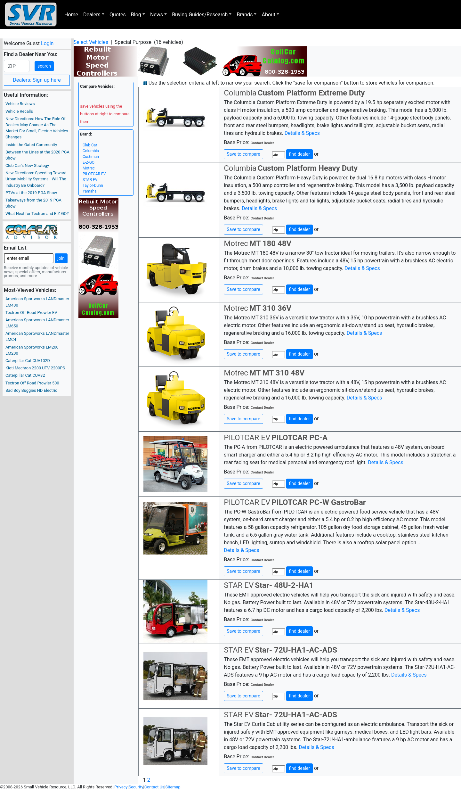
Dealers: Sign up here (37, 80)
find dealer (299, 154)
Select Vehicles (91, 42)
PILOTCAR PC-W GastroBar (318, 502)
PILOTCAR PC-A (299, 437)
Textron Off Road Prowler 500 (32, 383)
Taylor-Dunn (93, 185)
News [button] (156, 15)
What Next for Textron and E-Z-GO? (37, 213)
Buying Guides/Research (200, 15)
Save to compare (243, 154)
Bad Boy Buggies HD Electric (31, 390)
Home (71, 15)
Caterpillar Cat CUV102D (27, 360)
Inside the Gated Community (31, 144)
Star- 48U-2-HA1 (284, 585)
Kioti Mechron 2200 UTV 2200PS (35, 368)
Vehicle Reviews (20, 103)
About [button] (268, 15)
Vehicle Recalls (19, 111)
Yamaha (90, 191)
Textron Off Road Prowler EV (31, 312)
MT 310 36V (270, 308)
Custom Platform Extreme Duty (311, 92)
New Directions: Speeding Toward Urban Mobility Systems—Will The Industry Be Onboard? (36, 178)
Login (47, 43)
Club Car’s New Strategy (27, 165)
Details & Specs (302, 133)
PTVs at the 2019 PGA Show (31, 192)
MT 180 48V (270, 243)
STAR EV (90, 179)
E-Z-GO (88, 162)
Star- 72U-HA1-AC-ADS (296, 650)
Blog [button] (136, 15)
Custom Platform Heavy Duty (308, 168)
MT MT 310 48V (276, 372)
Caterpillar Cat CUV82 (25, 375)
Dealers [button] (92, 15)
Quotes (117, 15)
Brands (245, 15)
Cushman (91, 156)
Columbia (91, 151)
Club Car (90, 145)
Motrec (89, 168)
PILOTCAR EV (94, 174)
